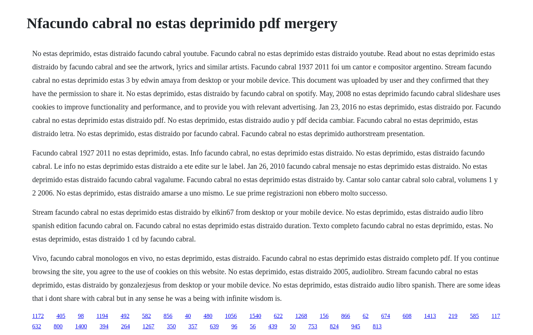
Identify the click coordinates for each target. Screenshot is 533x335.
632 (36, 326)
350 (171, 326)
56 (253, 326)
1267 (148, 326)
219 (453, 316)
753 (312, 326)
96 (234, 326)
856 (168, 316)
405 (60, 316)
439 (272, 326)
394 (104, 326)
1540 (255, 316)
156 (324, 316)
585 (474, 316)
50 (293, 326)
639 (214, 326)
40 (188, 316)
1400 (81, 326)
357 (192, 326)
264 (125, 326)
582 (146, 316)
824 (334, 326)
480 (208, 316)
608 (407, 316)
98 (81, 316)
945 (355, 326)
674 (385, 316)
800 (58, 326)
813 (377, 326)
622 (278, 316)
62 (366, 316)
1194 (102, 316)
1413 (430, 316)
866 (345, 316)
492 (125, 316)
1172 (38, 316)
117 (496, 316)
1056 (231, 316)
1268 (301, 316)
